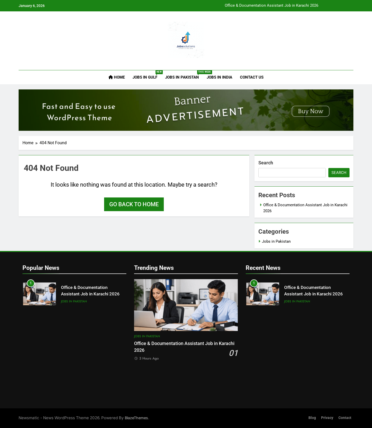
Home (117, 77)
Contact (344, 418)
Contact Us (252, 77)
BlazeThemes (136, 418)
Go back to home (134, 204)
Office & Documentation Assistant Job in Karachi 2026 (271, 6)
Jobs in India (219, 77)
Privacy (327, 418)
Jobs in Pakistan (184, 75)
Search (265, 162)
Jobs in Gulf (147, 75)
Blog (312, 418)
